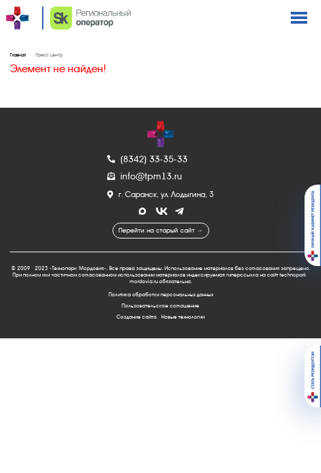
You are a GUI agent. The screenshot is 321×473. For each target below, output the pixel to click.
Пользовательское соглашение (160, 306)
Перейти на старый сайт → (160, 230)
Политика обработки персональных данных (161, 295)
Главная (18, 55)
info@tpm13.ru (144, 176)
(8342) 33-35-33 (147, 159)
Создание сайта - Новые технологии (160, 317)
